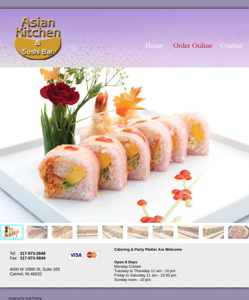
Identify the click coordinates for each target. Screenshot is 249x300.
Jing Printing (33, 298)
